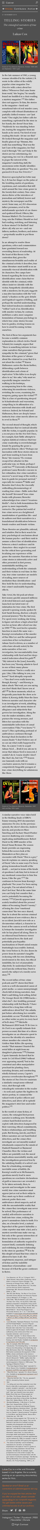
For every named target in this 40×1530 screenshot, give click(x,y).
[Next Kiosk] (36, 9)
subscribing (7, 1499)
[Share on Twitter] (11, 1510)
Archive (31, 9)
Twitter (17, 1517)
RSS (35, 1517)
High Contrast (21, 1524)
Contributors (20, 9)
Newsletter (16, 1520)
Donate (26, 1520)
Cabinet (10, 3)
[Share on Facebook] (15, 1510)
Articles (9, 9)
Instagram (7, 1517)
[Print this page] (24, 1510)
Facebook (26, 1517)
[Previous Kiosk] (3, 9)
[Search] (37, 2)
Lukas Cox (7, 1469)
